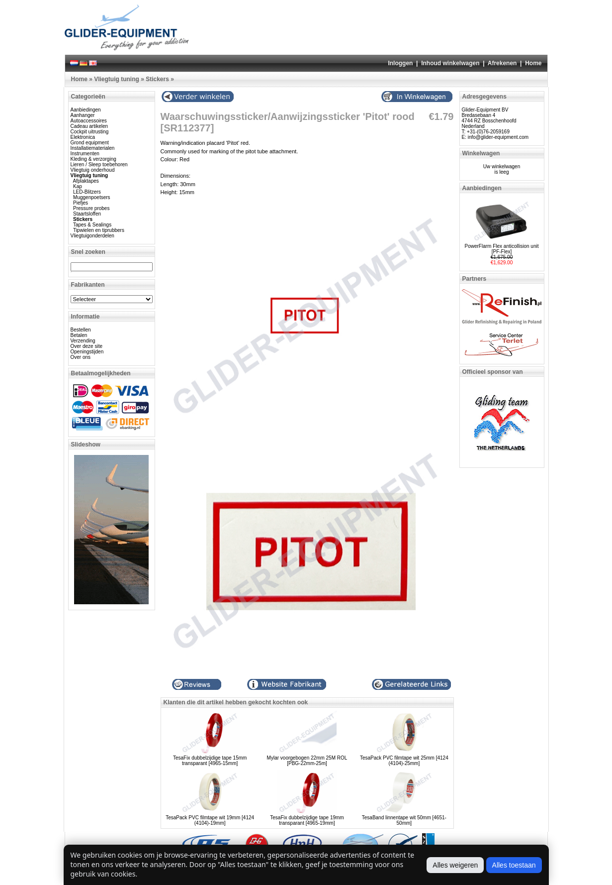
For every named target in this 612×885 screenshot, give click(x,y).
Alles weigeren (455, 865)
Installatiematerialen (93, 148)
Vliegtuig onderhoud (93, 170)
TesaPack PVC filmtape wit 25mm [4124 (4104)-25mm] (404, 760)
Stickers (157, 79)
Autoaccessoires (89, 120)
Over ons (81, 357)
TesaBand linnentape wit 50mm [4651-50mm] (404, 820)
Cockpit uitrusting (90, 131)
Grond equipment (90, 142)
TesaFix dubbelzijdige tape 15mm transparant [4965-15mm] (210, 760)
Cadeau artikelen (89, 126)
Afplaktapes (86, 181)
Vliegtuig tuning (116, 79)
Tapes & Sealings (92, 224)
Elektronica (83, 137)
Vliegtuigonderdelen (92, 235)
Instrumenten (85, 153)
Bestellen (81, 329)
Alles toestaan (514, 865)
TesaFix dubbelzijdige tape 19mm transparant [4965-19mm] (307, 820)
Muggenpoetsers (91, 197)
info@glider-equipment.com (498, 137)
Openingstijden (87, 351)
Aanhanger (83, 115)
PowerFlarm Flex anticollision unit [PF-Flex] (502, 248)
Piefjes (80, 203)
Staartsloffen (87, 214)
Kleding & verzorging (93, 159)
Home (533, 63)
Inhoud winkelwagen (450, 63)
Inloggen (400, 63)
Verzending (83, 340)
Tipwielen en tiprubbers (98, 230)
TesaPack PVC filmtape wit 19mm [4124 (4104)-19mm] (210, 820)
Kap (77, 186)
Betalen (79, 335)
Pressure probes (91, 208)
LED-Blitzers (87, 192)
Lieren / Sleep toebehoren (99, 164)
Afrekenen (502, 63)
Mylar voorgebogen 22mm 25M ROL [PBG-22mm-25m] (307, 760)
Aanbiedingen (86, 109)
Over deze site (86, 346)
